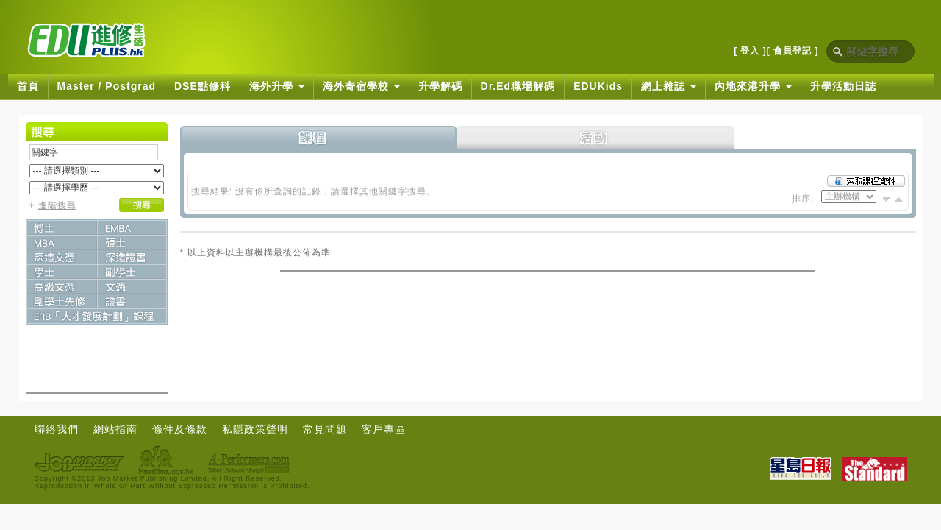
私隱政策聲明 (255, 429)
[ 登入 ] (750, 51)
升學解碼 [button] (440, 86)
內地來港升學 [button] (753, 86)
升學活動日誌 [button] (843, 86)
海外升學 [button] (276, 86)
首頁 (28, 86)
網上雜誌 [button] (668, 86)
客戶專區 (384, 429)
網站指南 (115, 429)
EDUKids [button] (598, 86)
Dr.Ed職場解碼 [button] (518, 86)
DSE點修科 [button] (202, 86)
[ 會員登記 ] (793, 51)
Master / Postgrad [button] (106, 86)
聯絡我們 (57, 429)
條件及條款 (179, 429)
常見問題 (325, 429)
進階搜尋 (57, 205)
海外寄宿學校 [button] (361, 86)
